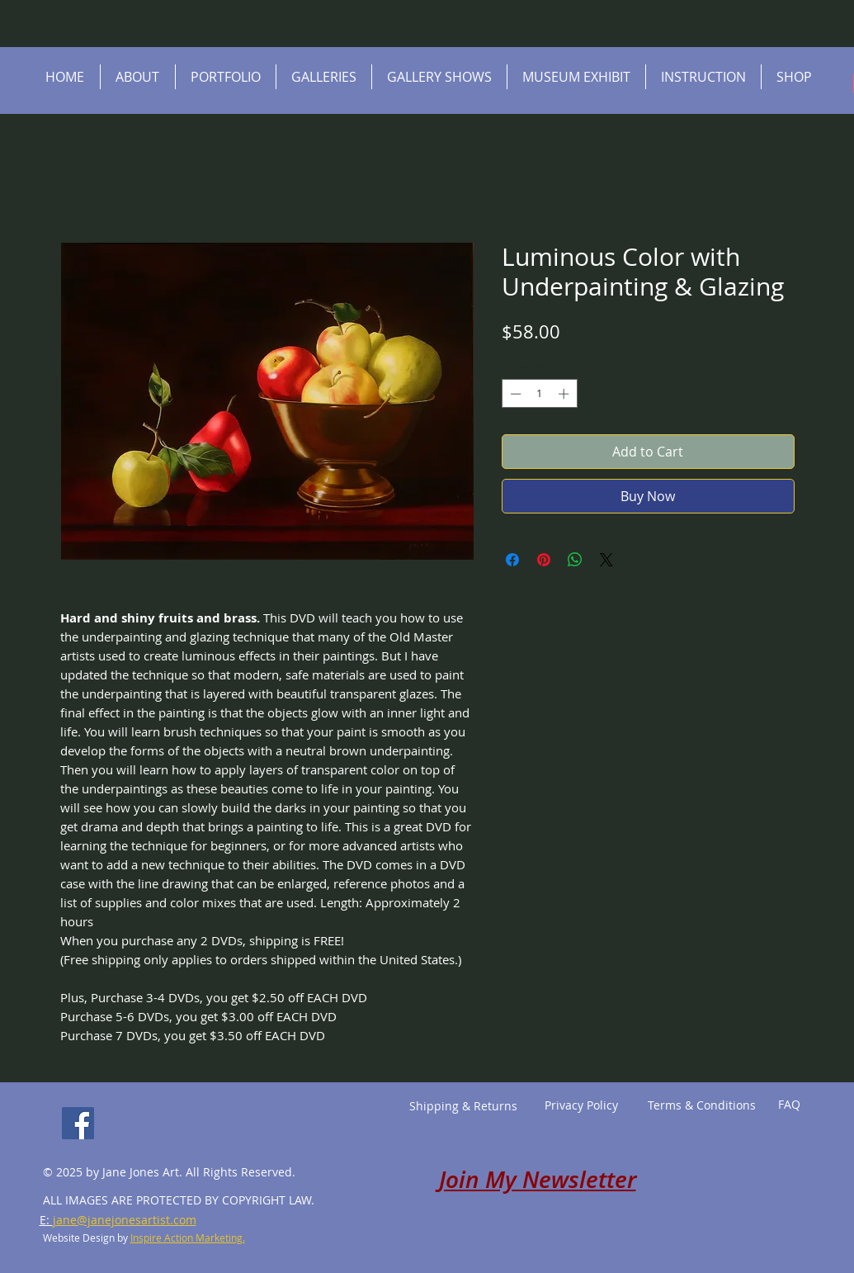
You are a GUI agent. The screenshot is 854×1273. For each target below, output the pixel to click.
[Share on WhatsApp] (575, 560)
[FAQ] (789, 1104)
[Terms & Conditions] (702, 1105)
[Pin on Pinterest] (544, 560)
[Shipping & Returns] (463, 1106)
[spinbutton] (539, 394)
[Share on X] (606, 560)
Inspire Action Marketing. (187, 1237)
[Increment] (565, 394)
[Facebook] (78, 1123)
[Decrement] (514, 394)
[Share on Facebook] (512, 560)
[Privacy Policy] (581, 1105)
